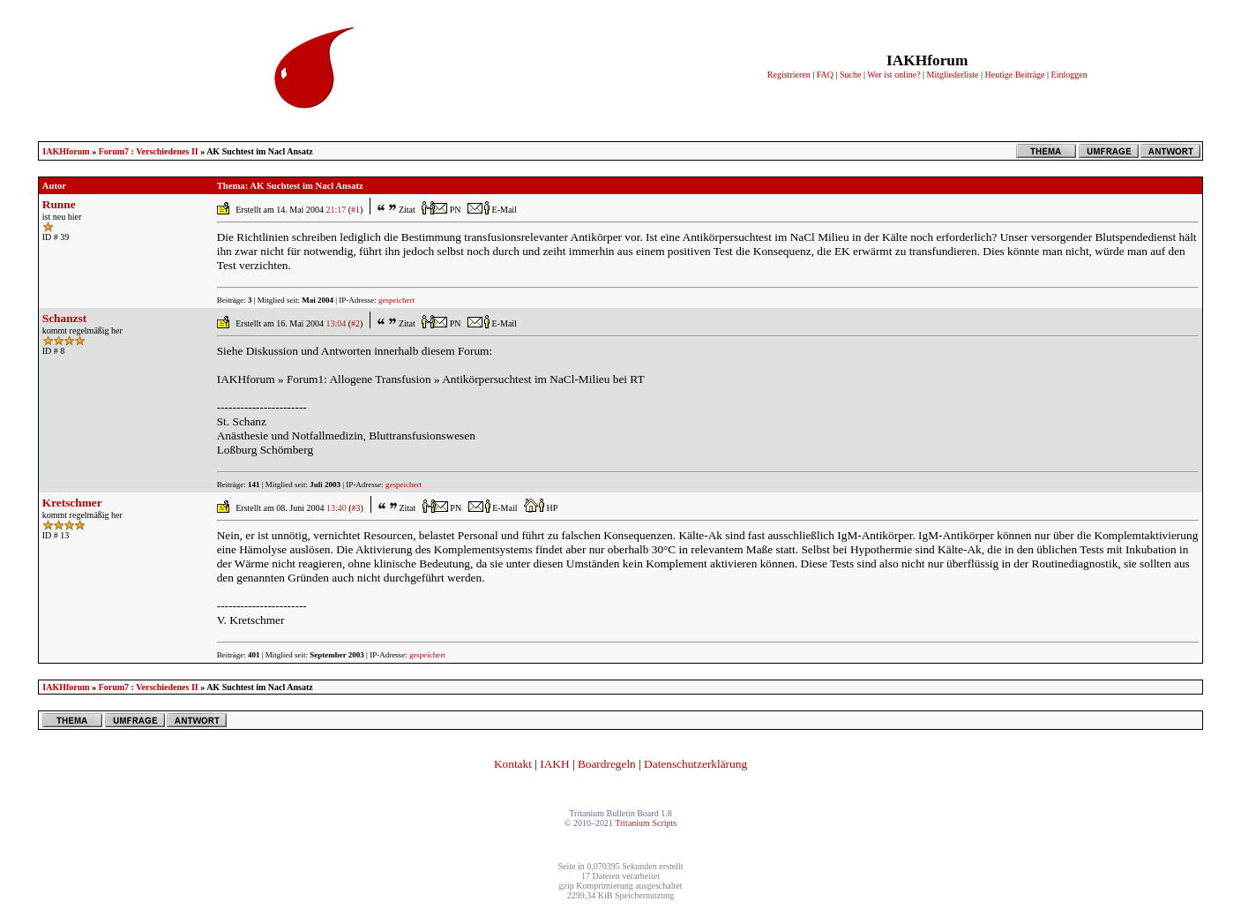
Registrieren (789, 74)
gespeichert (396, 300)
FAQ (825, 74)
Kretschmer (72, 502)
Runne (59, 204)
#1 (355, 209)
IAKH (554, 763)
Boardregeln (607, 763)
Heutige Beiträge (1015, 74)
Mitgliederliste (953, 74)
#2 (355, 323)
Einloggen (1069, 74)
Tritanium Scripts (646, 823)
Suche (850, 74)
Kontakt (513, 763)
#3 (356, 508)
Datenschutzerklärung (695, 763)
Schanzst (64, 318)
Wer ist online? (893, 74)
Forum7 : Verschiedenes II (148, 151)
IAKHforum (65, 151)
